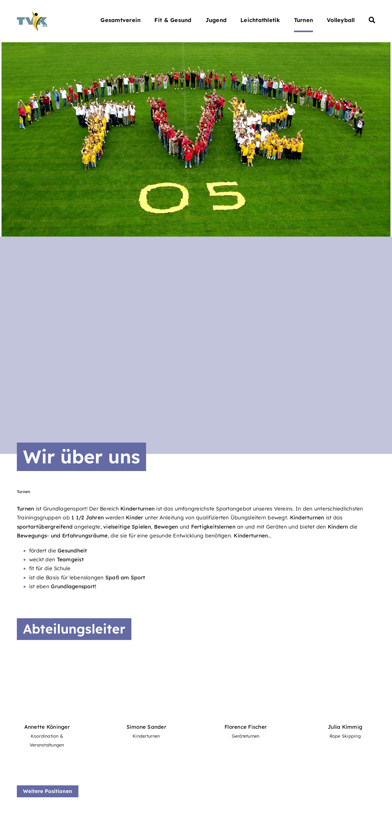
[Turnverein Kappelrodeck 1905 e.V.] (32, 14)
